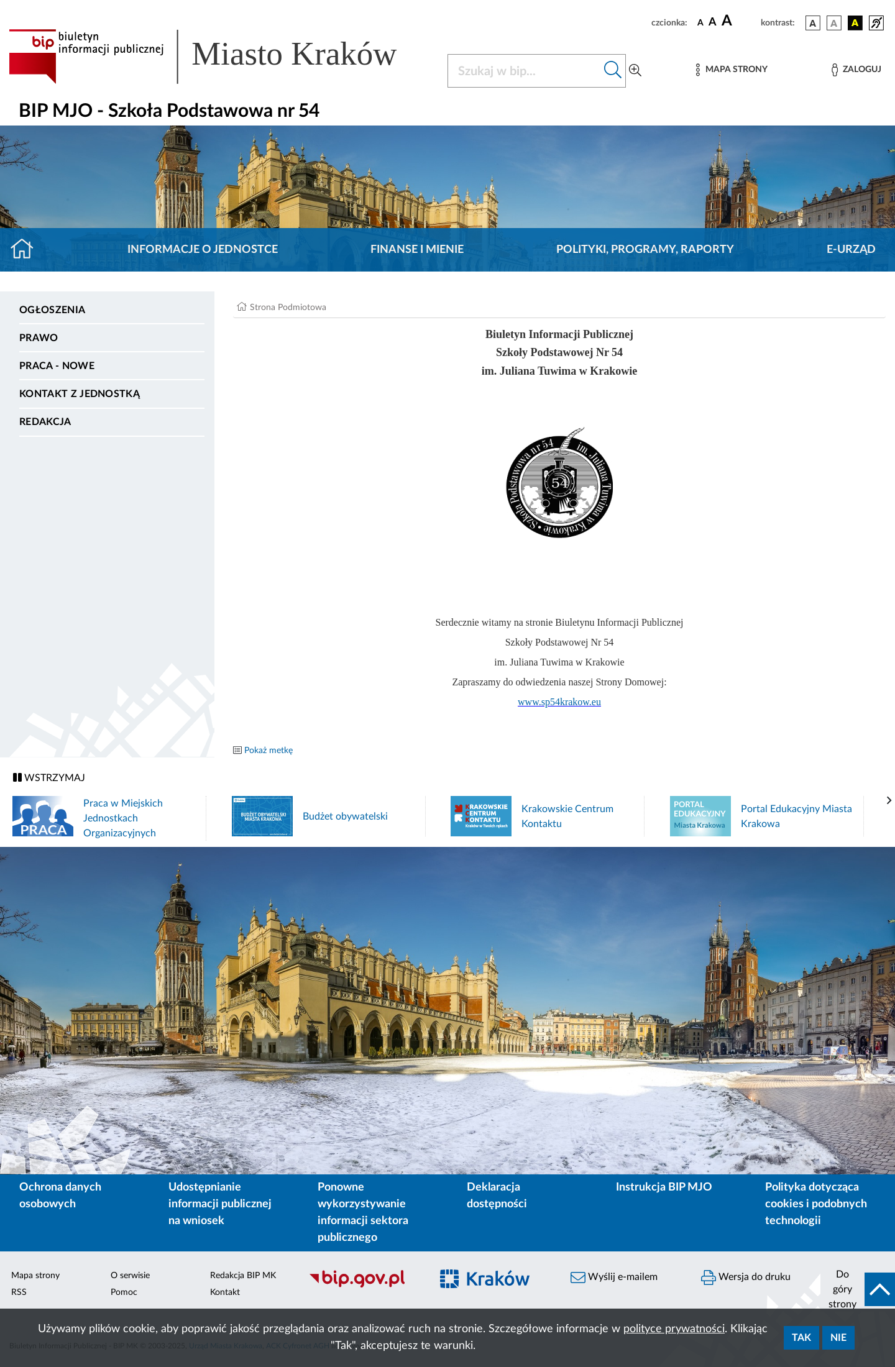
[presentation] (889, 801)
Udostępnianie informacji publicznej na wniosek (220, 1204)
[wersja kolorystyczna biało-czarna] (834, 23)
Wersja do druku (746, 1277)
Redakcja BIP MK (243, 1275)
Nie (838, 1338)
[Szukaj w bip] (613, 71)
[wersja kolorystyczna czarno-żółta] (855, 23)
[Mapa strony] (731, 69)
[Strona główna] (27, 250)
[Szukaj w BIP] (524, 71)
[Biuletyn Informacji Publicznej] (364, 1285)
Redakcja (45, 422)
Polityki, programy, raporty (645, 249)
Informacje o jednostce (202, 249)
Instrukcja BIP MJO (664, 1187)
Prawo (38, 338)
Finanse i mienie (417, 249)
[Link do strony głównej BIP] (220, 56)
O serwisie (130, 1275)
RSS (19, 1292)
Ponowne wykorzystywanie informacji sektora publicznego (363, 1212)
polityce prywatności (674, 1329)
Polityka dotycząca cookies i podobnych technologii (816, 1204)
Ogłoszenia (52, 310)
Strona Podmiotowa (288, 307)
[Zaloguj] (856, 69)
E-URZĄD (851, 249)
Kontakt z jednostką (79, 394)
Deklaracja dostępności (497, 1196)
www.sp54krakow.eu (559, 702)
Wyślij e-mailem (614, 1277)
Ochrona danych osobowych (60, 1196)
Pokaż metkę (268, 750)
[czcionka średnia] (712, 22)
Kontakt (225, 1292)
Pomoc (124, 1292)
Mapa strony (35, 1275)
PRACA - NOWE (56, 366)
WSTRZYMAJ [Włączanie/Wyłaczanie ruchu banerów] (49, 777)
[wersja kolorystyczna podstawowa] (813, 23)
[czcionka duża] (739, 21)
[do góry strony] (857, 1289)
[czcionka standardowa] (700, 22)
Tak (801, 1338)
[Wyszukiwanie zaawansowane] (635, 71)
